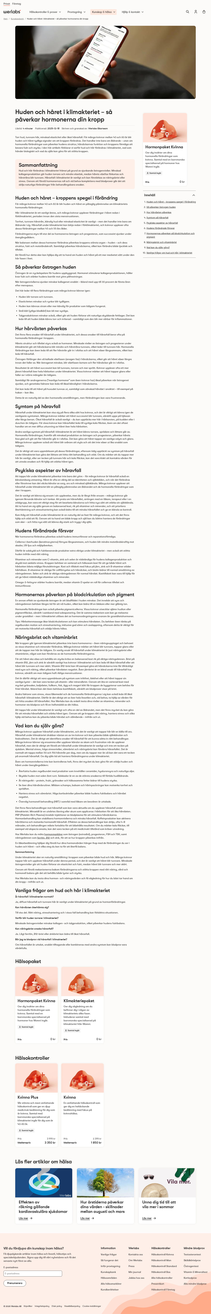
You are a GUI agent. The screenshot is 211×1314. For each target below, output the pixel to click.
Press (132, 1266)
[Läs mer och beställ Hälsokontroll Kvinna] (82, 1105)
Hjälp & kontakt (133, 12)
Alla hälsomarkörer (111, 1283)
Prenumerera (14, 1283)
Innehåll (170, 195)
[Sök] (187, 11)
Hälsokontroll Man (161, 1260)
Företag (16, 3)
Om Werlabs (135, 1260)
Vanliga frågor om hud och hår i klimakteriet (169, 253)
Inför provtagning (110, 1266)
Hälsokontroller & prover (45, 12)
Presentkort (157, 1283)
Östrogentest (191, 1266)
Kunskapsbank (17, 19)
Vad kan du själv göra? (158, 247)
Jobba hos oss (136, 1278)
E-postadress (11, 1267)
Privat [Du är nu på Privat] (7, 3)
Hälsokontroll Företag (163, 1289)
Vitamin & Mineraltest (195, 1272)
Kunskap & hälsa (104, 12)
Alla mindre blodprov (195, 1283)
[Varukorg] (203, 11)
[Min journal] (195, 11)
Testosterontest (192, 1254)
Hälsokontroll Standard (164, 1266)
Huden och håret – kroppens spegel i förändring (171, 202)
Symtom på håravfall (157, 217)
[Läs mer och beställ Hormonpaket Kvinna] (165, 149)
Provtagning (77, 12)
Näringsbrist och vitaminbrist (162, 242)
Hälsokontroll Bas (160, 1272)
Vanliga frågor (109, 1254)
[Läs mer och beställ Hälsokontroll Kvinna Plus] (36, 1105)
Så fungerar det (109, 1260)
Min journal (135, 1272)
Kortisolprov (190, 1278)
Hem (6, 19)
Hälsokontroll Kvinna (162, 1254)
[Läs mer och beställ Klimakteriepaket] (82, 1005)
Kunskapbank (108, 1272)
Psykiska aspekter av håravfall (162, 223)
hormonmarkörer (53, 834)
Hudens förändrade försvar (161, 228)
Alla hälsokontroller (161, 1278)
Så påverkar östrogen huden (161, 207)
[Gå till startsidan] (12, 12)
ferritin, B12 (43, 837)
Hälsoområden (109, 1278)
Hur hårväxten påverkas (159, 212)
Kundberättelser (110, 1289)
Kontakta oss (136, 1254)
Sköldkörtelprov (192, 1260)
